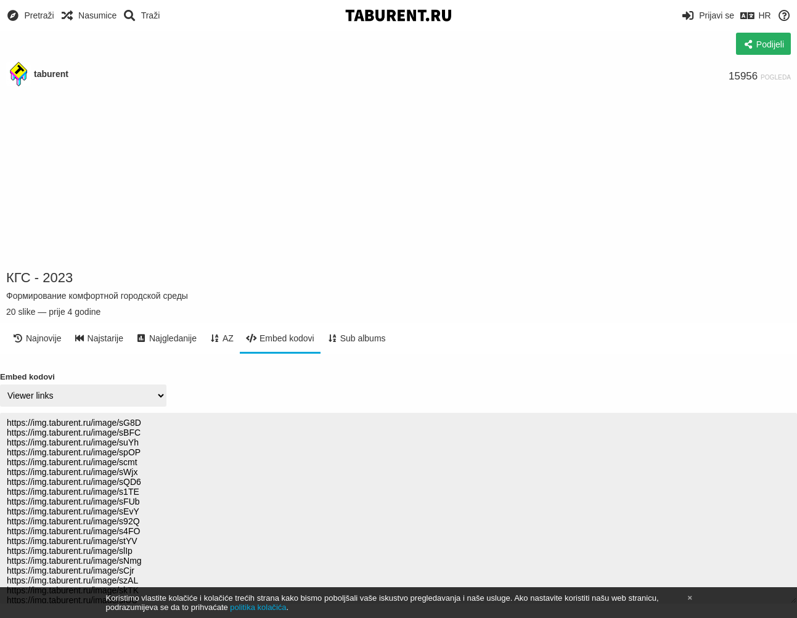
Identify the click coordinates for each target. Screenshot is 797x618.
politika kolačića (258, 607)
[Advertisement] (399, 178)
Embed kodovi (27, 376)
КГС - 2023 (39, 277)
